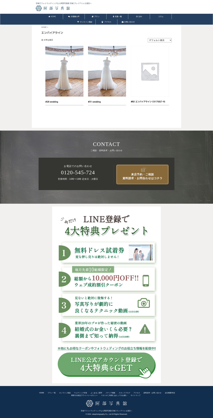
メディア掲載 (110, 393)
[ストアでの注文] (160, 40)
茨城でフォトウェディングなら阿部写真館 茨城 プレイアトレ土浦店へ (106, 411)
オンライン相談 (84, 22)
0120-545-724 (78, 172)
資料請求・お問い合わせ (152, 393)
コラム (160, 16)
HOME (52, 16)
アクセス (106, 22)
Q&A (139, 16)
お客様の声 (73, 16)
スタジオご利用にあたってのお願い (114, 395)
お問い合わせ (128, 22)
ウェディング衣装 (80, 393)
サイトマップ (135, 395)
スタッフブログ (124, 393)
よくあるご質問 (96, 393)
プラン (95, 16)
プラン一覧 (52, 393)
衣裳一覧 (117, 16)
